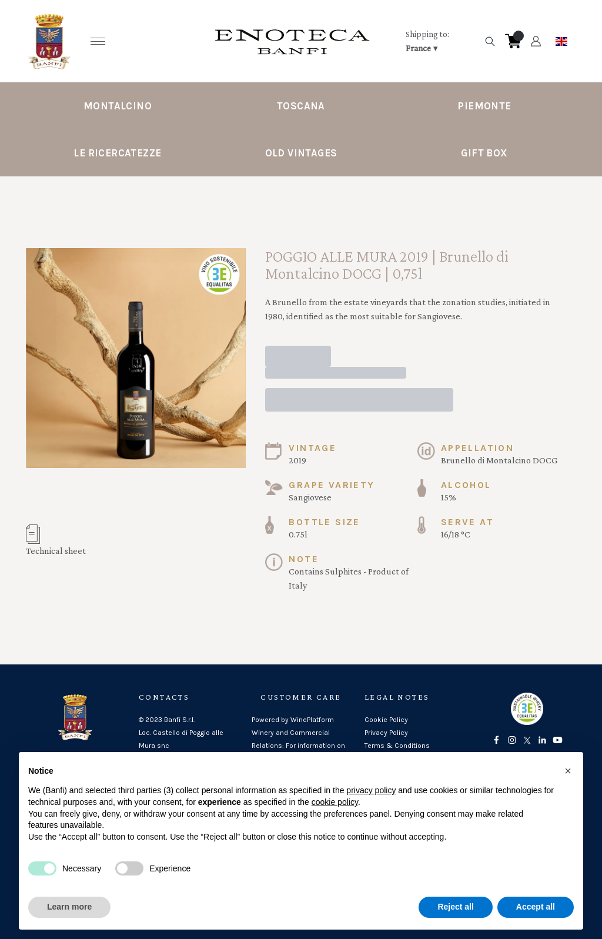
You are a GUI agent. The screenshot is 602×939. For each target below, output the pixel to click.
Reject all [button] (455, 906)
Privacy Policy (386, 733)
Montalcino (117, 106)
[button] (567, 770)
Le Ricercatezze (117, 153)
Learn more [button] (69, 906)
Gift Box (484, 153)
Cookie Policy (386, 720)
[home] (292, 41)
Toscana (301, 106)
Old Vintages (301, 153)
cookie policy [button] (335, 802)
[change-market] (441, 41)
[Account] (536, 41)
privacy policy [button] (371, 790)
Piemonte (484, 106)
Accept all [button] (535, 906)
